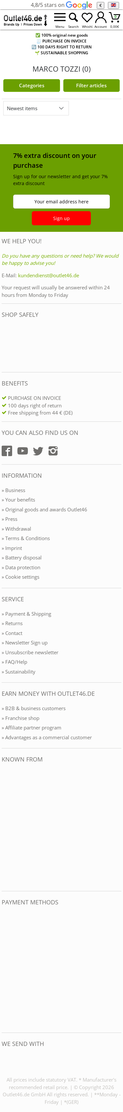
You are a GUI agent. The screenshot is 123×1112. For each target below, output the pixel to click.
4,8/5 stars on (61, 5)
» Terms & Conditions (26, 538)
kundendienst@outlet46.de (48, 275)
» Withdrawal (16, 528)
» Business (13, 490)
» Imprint (12, 548)
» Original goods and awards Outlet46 (44, 509)
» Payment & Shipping (26, 613)
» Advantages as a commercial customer (47, 737)
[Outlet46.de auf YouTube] (22, 451)
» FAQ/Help (14, 662)
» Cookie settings (20, 576)
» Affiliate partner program (31, 727)
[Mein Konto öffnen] (101, 20)
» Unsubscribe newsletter (30, 652)
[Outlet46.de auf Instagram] (53, 451)
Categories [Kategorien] (31, 85)
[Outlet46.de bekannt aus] (6, 827)
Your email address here (61, 201)
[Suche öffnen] (73, 20)
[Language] (113, 5)
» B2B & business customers (34, 708)
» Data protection (21, 567)
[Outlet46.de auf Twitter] (38, 451)
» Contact (12, 633)
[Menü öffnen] (60, 20)
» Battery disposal (22, 557)
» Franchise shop (20, 718)
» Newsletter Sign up (25, 642)
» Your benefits (18, 499)
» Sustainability (18, 671)
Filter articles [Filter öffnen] (91, 85)
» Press (9, 519)
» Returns (12, 623)
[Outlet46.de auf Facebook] (7, 451)
